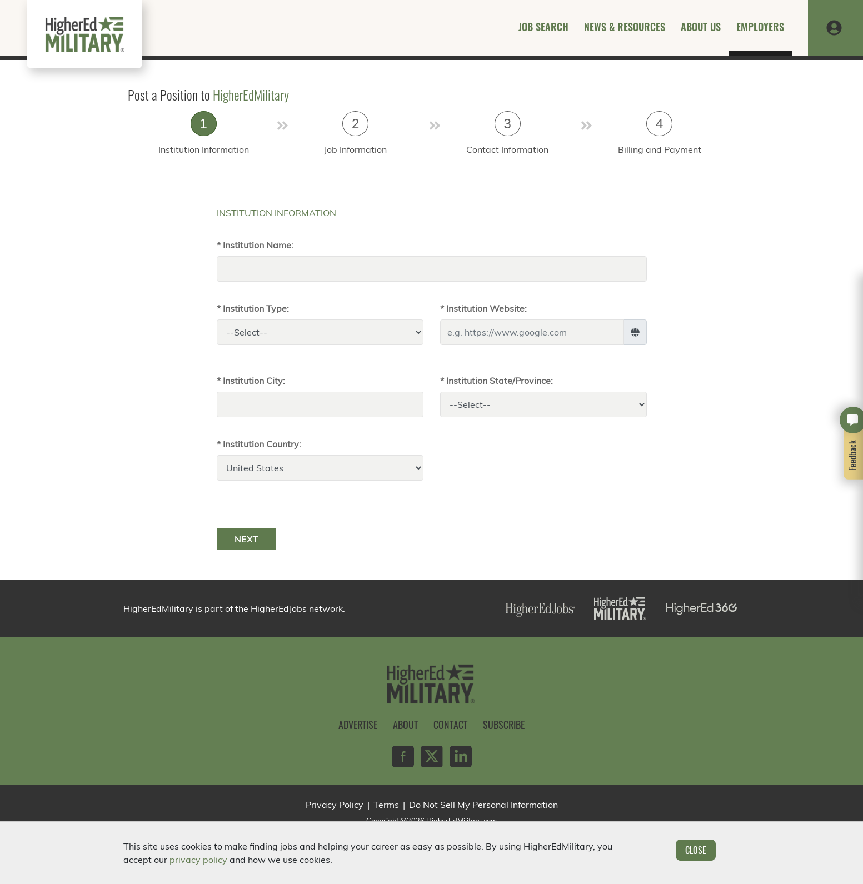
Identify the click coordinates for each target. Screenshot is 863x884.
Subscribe (504, 724)
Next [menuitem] (246, 539)
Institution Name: (258, 245)
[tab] (204, 136)
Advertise (357, 724)
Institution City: (254, 380)
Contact (450, 724)
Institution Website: (486, 308)
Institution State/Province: (499, 380)
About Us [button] (701, 26)
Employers (760, 26)
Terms (386, 804)
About (405, 724)
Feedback (853, 454)
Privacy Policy (334, 804)
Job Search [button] (543, 26)
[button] (834, 27)
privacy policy (198, 859)
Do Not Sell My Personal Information (483, 804)
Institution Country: (262, 444)
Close (695, 850)
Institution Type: (256, 308)
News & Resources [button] (624, 26)
